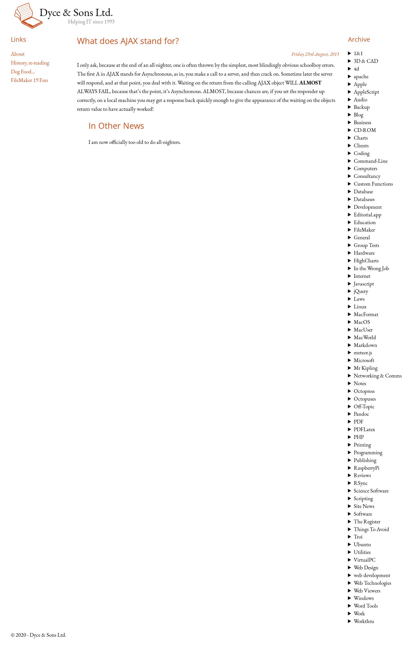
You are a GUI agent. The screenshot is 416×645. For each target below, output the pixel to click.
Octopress (364, 391)
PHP (359, 437)
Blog (358, 114)
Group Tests (366, 245)
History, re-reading (30, 62)
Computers (365, 168)
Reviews (362, 475)
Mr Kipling (365, 367)
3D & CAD (366, 61)
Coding (361, 153)
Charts (361, 137)
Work (359, 613)
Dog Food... (23, 71)
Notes (360, 383)
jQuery (361, 291)
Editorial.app (367, 214)
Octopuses (365, 398)
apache (361, 76)
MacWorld (365, 337)
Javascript (364, 283)
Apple (360, 84)
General (362, 237)
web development (372, 575)
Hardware (364, 252)
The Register (367, 521)
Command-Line (370, 160)
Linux (360, 306)
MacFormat (366, 314)
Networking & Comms (378, 375)
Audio (360, 99)
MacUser (363, 329)
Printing (362, 444)
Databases (364, 199)
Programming (368, 452)
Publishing (365, 460)
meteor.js (363, 352)
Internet (362, 276)
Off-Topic (364, 406)
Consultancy (367, 176)
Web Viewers (367, 590)
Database (363, 191)
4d (356, 68)
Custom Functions (373, 183)
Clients (361, 145)
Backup (362, 106)
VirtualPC (364, 559)
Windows (364, 598)
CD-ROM (365, 130)
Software (363, 513)
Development (368, 206)
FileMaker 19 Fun (29, 80)
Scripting (363, 498)
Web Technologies (372, 582)
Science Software (371, 490)
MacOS (362, 321)
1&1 (358, 53)
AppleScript (366, 91)
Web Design (366, 567)
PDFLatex (364, 429)
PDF (358, 421)
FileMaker (364, 229)
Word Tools (366, 605)
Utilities (362, 552)
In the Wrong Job (371, 268)
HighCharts (366, 260)
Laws (359, 298)
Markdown (365, 345)
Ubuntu (362, 544)
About (18, 53)
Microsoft (364, 360)
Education (365, 222)
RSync (361, 483)
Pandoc (361, 413)
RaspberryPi (366, 467)
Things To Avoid (371, 529)
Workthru (364, 621)
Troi (358, 536)
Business (362, 122)
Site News (364, 506)
